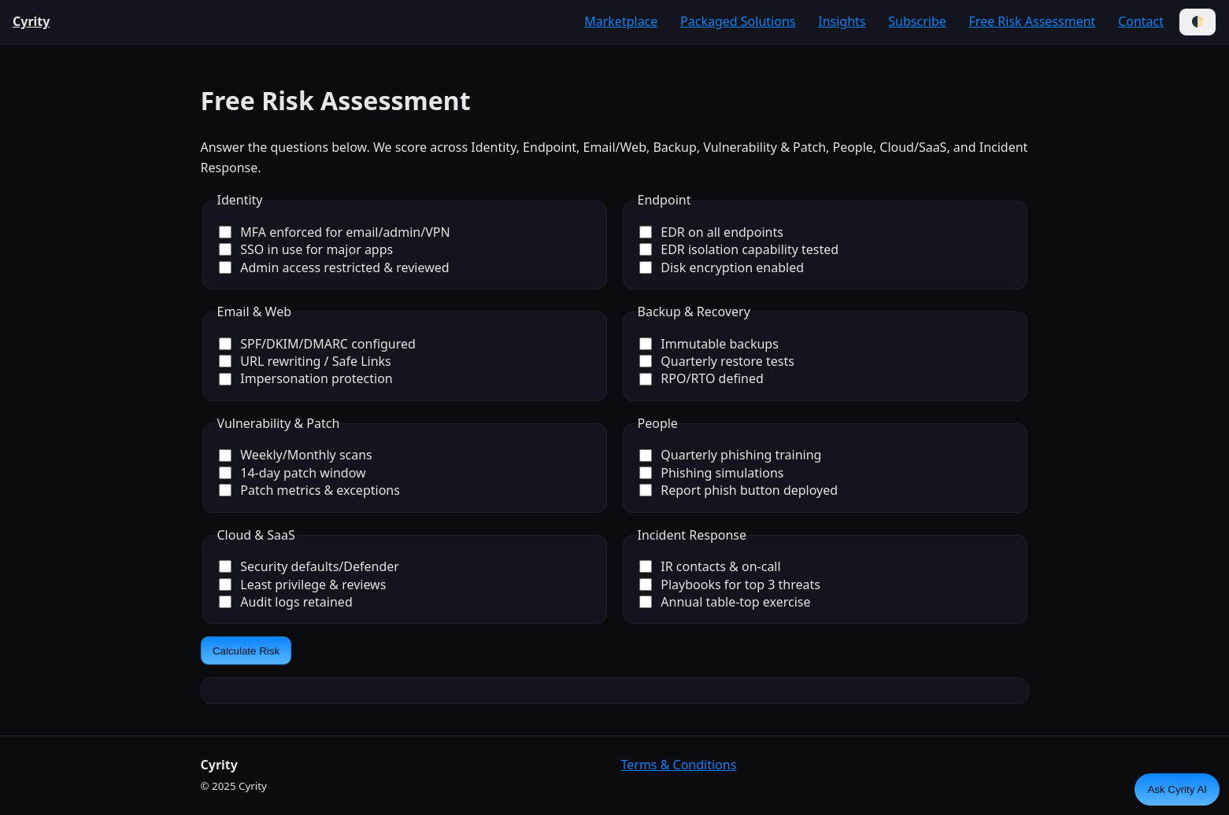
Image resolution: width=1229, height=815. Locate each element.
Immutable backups (709, 343)
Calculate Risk (246, 651)
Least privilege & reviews (303, 584)
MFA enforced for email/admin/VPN (334, 232)
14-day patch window (292, 472)
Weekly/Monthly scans (295, 454)
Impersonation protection (306, 378)
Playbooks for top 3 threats (729, 584)
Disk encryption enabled (722, 267)
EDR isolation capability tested (739, 249)
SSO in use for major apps (306, 249)
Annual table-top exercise (725, 601)
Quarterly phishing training (730, 454)
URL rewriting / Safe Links (305, 361)
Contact (1141, 21)
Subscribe (917, 21)
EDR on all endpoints (711, 232)
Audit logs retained (286, 601)
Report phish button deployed (738, 490)
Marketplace (620, 21)
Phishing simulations (711, 472)
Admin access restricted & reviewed (334, 267)
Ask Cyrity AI (1177, 789)
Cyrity (31, 21)
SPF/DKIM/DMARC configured (317, 343)
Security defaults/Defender (309, 566)
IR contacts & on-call (710, 566)
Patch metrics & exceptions (309, 490)
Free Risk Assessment (1032, 21)
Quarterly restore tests (716, 361)
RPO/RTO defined (701, 378)
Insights (841, 21)
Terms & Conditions (679, 764)
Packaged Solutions (737, 21)
